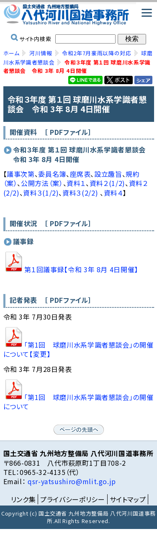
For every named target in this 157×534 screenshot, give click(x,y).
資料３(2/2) (81, 193)
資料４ (113, 193)
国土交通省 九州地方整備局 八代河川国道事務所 (78, 14)
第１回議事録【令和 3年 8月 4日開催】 (81, 269)
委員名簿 (52, 174)
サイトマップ (128, 499)
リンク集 (23, 499)
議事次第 (21, 174)
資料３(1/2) (41, 193)
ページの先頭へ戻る (79, 430)
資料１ (76, 183)
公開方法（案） (42, 183)
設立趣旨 (108, 174)
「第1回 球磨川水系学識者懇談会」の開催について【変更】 (78, 349)
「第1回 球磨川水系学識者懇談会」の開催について (78, 401)
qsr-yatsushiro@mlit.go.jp (71, 481)
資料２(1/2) (107, 183)
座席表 (80, 174)
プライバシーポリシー (72, 499)
